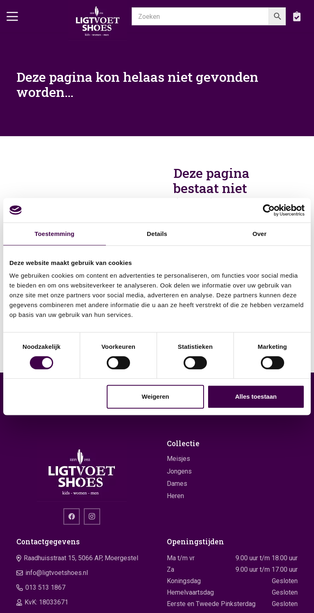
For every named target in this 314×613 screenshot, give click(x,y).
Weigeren (155, 396)
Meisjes (178, 459)
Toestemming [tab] (55, 233)
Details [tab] (157, 233)
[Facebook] (71, 516)
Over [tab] (259, 233)
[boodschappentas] (296, 16)
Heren (175, 496)
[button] (12, 16)
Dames (177, 483)
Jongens (179, 471)
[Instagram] (92, 516)
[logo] (97, 20)
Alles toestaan (256, 396)
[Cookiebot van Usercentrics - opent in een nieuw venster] (269, 210)
